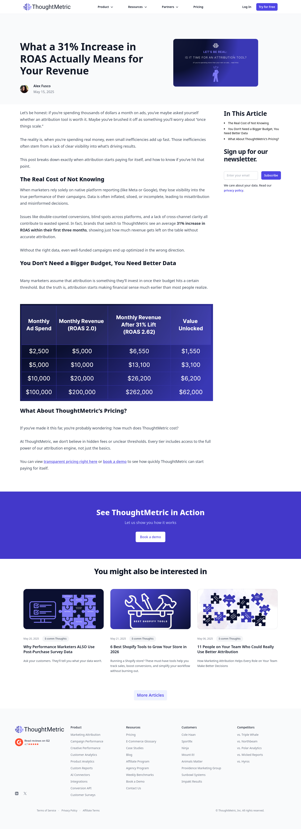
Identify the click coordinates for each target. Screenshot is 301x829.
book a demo (114, 461)
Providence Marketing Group (201, 768)
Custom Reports (82, 768)
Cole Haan (189, 735)
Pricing (198, 7)
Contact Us (133, 788)
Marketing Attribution (86, 735)
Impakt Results (192, 781)
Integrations (79, 781)
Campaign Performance (87, 741)
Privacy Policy (69, 810)
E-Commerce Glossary (141, 741)
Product (106, 7)
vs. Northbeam (247, 741)
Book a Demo (135, 781)
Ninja (185, 748)
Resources (138, 7)
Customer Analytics (84, 755)
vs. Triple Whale (247, 735)
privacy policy (233, 190)
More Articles (150, 695)
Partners (170, 7)
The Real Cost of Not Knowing (248, 123)
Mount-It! (188, 755)
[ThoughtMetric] (39, 729)
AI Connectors (80, 775)
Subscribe (271, 175)
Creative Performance (86, 748)
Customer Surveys (83, 795)
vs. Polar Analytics (249, 748)
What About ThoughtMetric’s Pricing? (253, 139)
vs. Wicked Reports (250, 755)
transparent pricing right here (70, 461)
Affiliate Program (137, 761)
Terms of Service (46, 810)
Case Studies (134, 748)
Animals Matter (192, 761)
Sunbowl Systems (193, 775)
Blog (129, 755)
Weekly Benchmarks (140, 775)
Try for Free (267, 7)
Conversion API (81, 788)
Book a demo (150, 537)
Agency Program (137, 768)
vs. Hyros (243, 761)
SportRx (187, 741)
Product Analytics (82, 761)
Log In (246, 7)
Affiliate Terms (91, 810)
